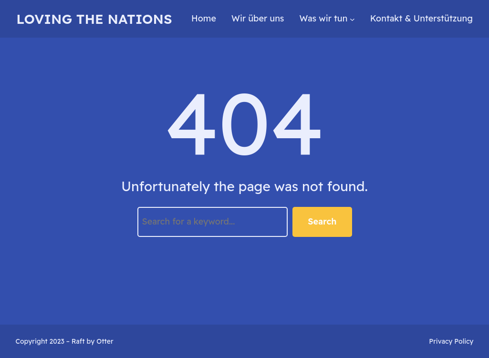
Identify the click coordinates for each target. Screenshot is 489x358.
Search (322, 221)
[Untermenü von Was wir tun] (352, 18)
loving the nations (94, 18)
